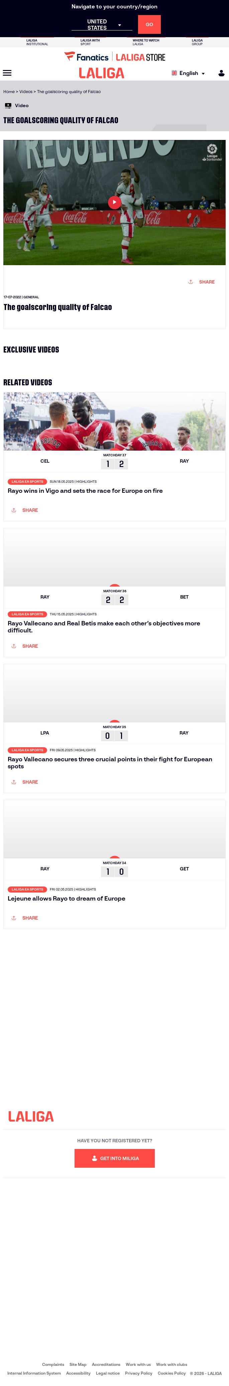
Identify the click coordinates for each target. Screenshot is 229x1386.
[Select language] (189, 73)
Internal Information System (34, 1373)
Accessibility (78, 1373)
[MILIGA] (219, 73)
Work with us (138, 1364)
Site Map (78, 1364)
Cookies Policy (172, 1373)
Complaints (53, 1364)
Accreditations (106, 1364)
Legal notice (108, 1373)
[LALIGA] (101, 73)
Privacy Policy (138, 1373)
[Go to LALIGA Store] (114, 56)
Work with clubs (171, 1364)
